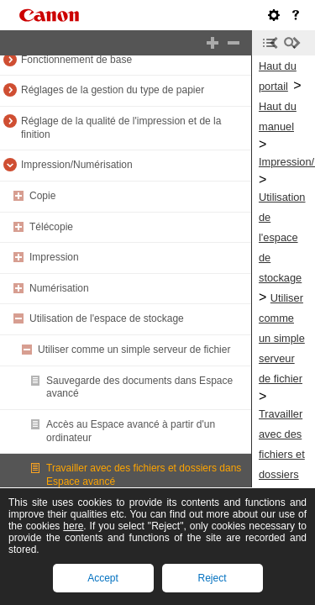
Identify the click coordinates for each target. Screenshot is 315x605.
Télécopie (51, 227)
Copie (42, 196)
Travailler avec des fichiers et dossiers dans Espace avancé (282, 474)
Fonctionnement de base (76, 60)
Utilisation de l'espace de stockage (106, 318)
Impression (54, 257)
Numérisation (59, 288)
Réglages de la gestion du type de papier (112, 90)
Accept (102, 578)
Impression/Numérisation (77, 165)
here (73, 526)
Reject (211, 578)
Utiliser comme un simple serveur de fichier (134, 349)
